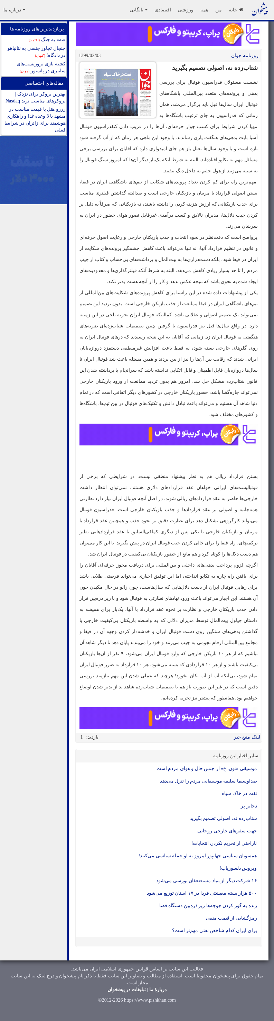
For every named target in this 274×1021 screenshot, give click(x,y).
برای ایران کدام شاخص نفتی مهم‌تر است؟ (214, 930)
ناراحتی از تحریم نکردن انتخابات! (224, 843)
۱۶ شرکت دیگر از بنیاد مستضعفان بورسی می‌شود (206, 880)
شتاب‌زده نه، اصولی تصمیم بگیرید (223, 818)
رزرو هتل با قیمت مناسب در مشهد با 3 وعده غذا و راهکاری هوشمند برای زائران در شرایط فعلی (35, 120)
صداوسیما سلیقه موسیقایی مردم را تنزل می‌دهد (208, 781)
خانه (236, 9)
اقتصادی (162, 9)
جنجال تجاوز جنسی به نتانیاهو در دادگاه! (37, 52)
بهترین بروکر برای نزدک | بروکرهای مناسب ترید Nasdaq (36, 97)
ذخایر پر (249, 805)
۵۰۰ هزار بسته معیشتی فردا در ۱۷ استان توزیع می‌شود (202, 893)
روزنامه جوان (244, 55)
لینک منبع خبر (247, 737)
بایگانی (139, 9)
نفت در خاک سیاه (239, 793)
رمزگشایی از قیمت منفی (231, 918)
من (218, 9)
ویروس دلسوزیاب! (238, 868)
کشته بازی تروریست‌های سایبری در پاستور (41, 67)
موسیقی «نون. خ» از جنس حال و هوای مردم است (207, 768)
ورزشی (185, 9)
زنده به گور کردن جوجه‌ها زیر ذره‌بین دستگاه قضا (208, 905)
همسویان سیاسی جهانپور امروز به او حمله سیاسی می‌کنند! (198, 855)
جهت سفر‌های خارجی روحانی (227, 830)
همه (204, 9)
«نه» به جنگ (47, 39)
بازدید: (92, 737)
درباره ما (14, 9)
